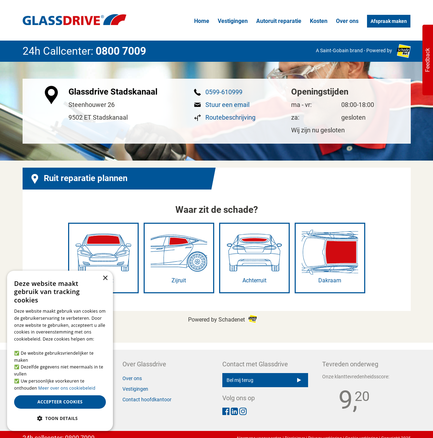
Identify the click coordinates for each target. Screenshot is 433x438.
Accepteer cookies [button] (60, 402)
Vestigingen (233, 21)
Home (201, 21)
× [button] (105, 278)
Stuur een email (227, 104)
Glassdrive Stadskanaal (112, 92)
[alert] (60, 351)
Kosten (318, 21)
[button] (60, 418)
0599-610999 (223, 92)
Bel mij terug (264, 380)
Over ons (347, 21)
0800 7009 (121, 51)
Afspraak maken (389, 21)
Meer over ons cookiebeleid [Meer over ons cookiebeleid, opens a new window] (66, 388)
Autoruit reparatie (278, 21)
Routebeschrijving (230, 117)
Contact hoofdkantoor (147, 399)
